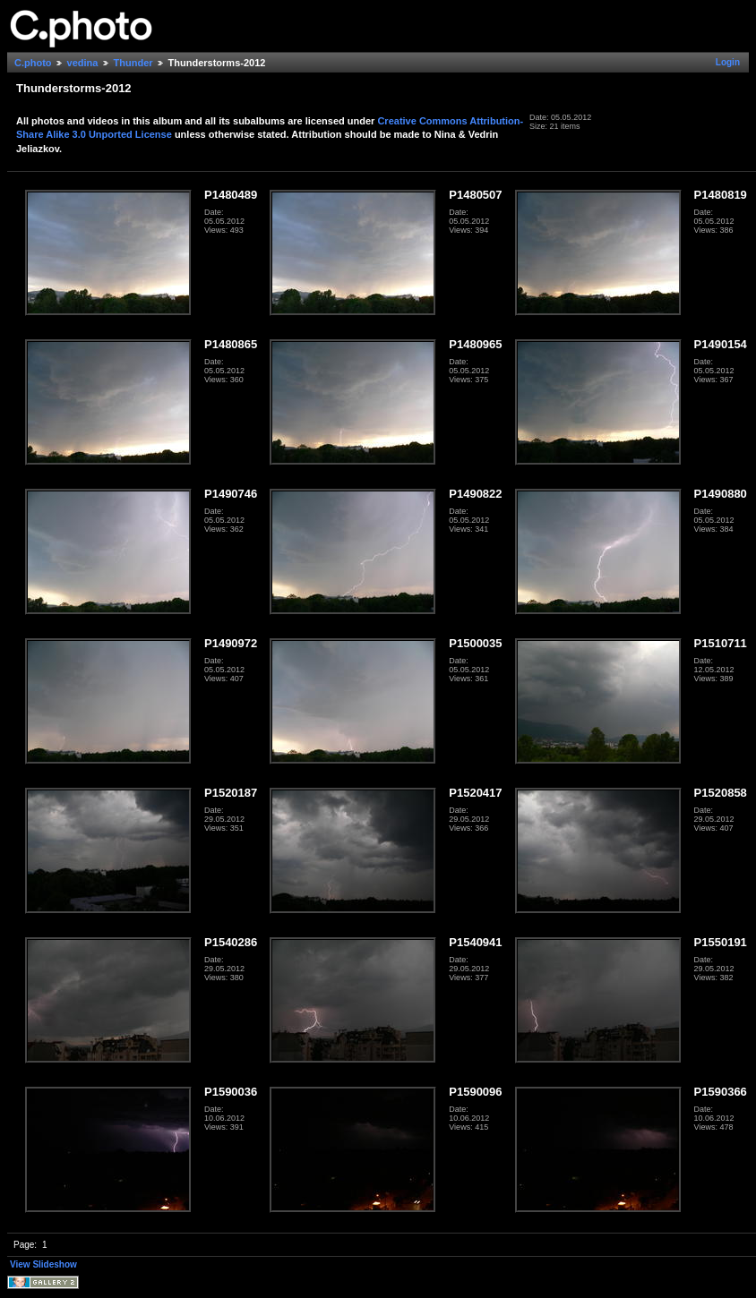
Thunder (133, 62)
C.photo (33, 62)
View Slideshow (43, 1264)
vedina (83, 62)
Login (728, 62)
